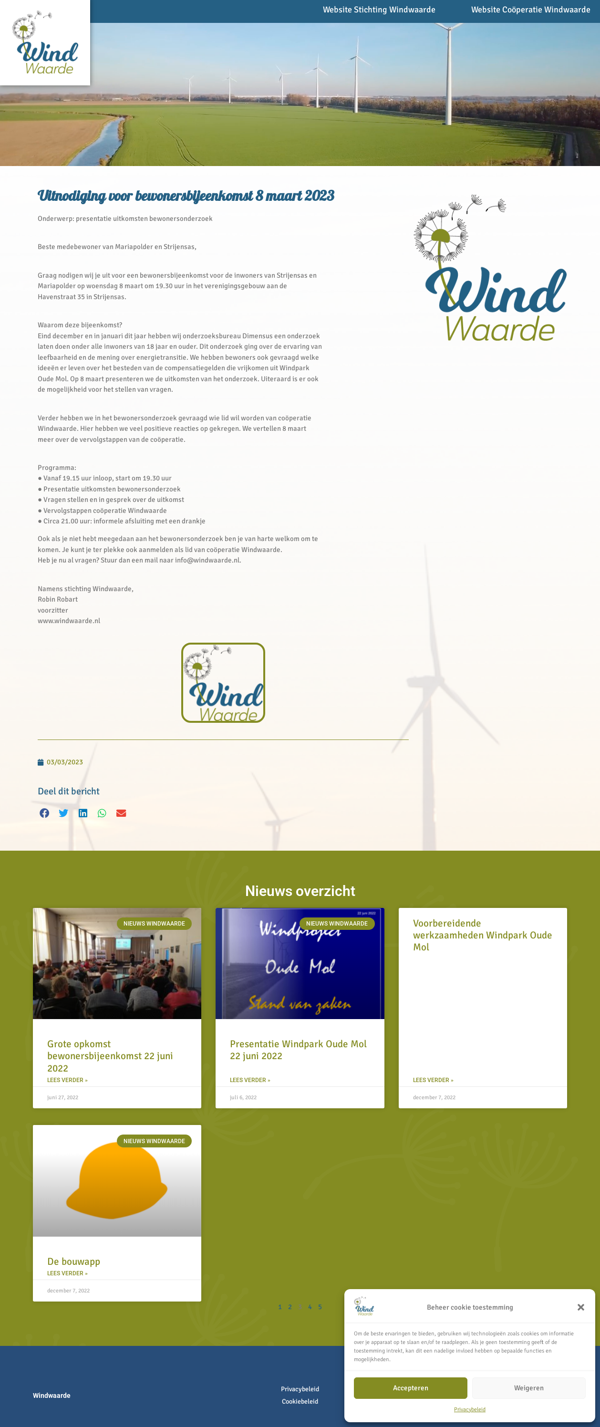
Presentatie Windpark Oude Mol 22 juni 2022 (298, 1050)
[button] (581, 1307)
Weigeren (529, 1388)
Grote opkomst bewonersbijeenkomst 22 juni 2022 (110, 1056)
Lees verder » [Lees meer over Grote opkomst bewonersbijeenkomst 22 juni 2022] (67, 1080)
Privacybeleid (470, 1409)
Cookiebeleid (300, 1401)
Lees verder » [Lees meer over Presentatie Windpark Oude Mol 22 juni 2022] (250, 1080)
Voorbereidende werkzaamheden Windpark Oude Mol (482, 935)
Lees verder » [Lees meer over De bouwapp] (67, 1273)
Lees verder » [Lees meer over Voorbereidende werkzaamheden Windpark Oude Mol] (433, 1080)
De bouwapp (73, 1261)
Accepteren (410, 1388)
